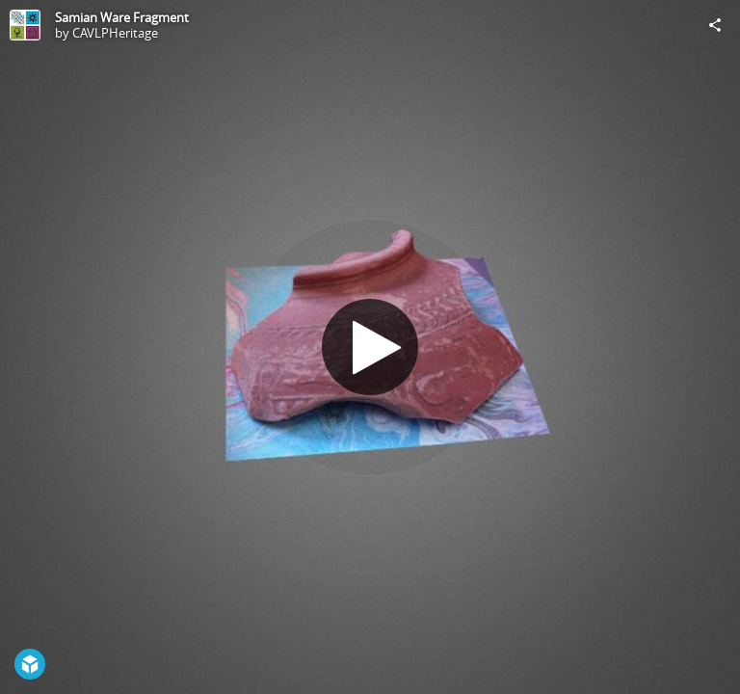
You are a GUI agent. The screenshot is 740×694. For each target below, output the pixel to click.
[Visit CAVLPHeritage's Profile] (25, 25)
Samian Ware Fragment (122, 17)
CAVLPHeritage (115, 32)
